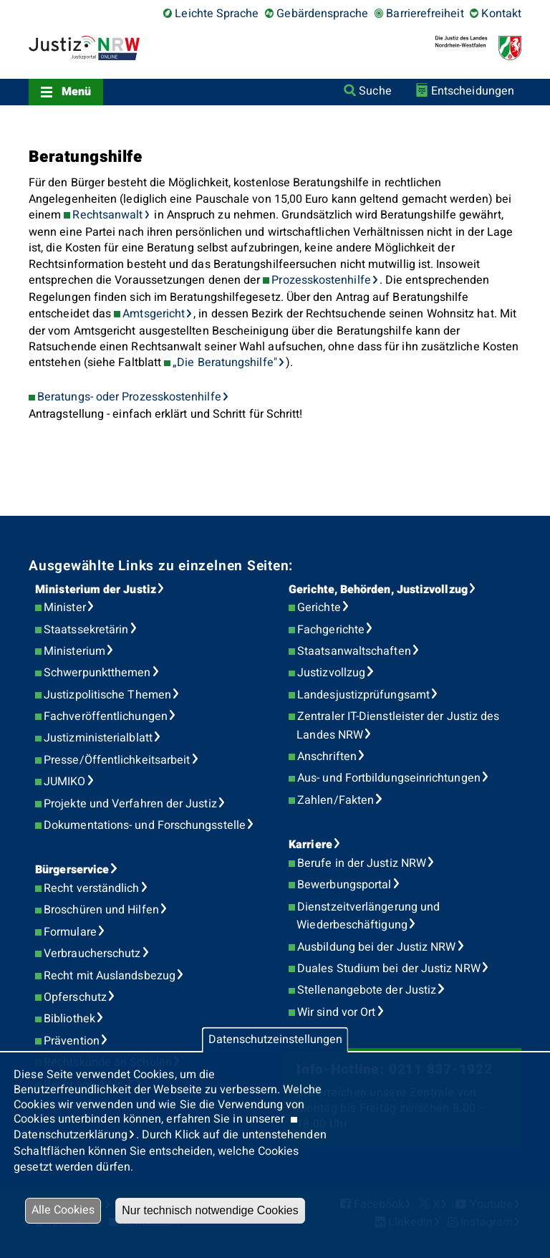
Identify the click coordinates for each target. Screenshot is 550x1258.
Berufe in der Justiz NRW (361, 863)
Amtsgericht (153, 314)
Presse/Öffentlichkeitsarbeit (117, 760)
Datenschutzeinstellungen (275, 1039)
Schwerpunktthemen (97, 672)
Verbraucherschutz (92, 953)
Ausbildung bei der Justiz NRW (376, 947)
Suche (375, 91)
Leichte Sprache (217, 13)
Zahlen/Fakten (335, 800)
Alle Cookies (63, 1210)
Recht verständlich (91, 888)
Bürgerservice (72, 869)
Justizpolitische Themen (107, 695)
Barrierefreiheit (424, 13)
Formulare (70, 932)
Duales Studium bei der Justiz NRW (389, 968)
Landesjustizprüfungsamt (363, 695)
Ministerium (74, 651)
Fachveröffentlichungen (106, 716)
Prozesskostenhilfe (320, 280)
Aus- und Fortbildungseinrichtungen (389, 778)
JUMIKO (64, 781)
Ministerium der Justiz (95, 589)
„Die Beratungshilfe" (225, 362)
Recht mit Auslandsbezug (109, 975)
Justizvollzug (331, 672)
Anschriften (327, 756)
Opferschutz (75, 997)
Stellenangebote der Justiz (366, 990)
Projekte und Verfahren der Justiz (130, 803)
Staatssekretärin (86, 629)
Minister (65, 607)
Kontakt (501, 13)
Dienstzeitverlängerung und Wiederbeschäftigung (368, 916)
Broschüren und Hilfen (101, 909)
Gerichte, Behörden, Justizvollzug (378, 589)
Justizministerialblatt (98, 737)
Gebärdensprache (322, 13)
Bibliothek (69, 1018)
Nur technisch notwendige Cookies (210, 1210)
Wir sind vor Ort (336, 1012)
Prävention (72, 1041)
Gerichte (319, 607)
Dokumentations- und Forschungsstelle (145, 825)
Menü (76, 91)
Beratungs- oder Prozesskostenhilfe (129, 397)
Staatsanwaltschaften (354, 651)
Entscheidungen (472, 91)
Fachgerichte (331, 629)
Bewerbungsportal (344, 884)
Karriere (310, 844)
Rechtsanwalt (107, 215)
